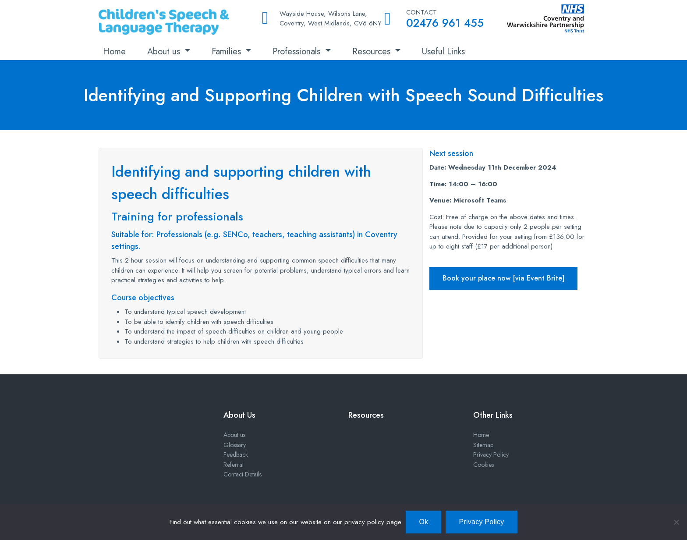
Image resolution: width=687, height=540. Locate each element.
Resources (372, 51)
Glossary (234, 445)
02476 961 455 (445, 23)
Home (114, 51)
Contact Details (242, 474)
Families (228, 51)
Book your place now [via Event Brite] (503, 278)
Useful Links (443, 51)
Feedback (235, 454)
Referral (233, 464)
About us (165, 51)
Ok (423, 522)
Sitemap (483, 445)
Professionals (298, 51)
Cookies (483, 464)
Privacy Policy (491, 454)
